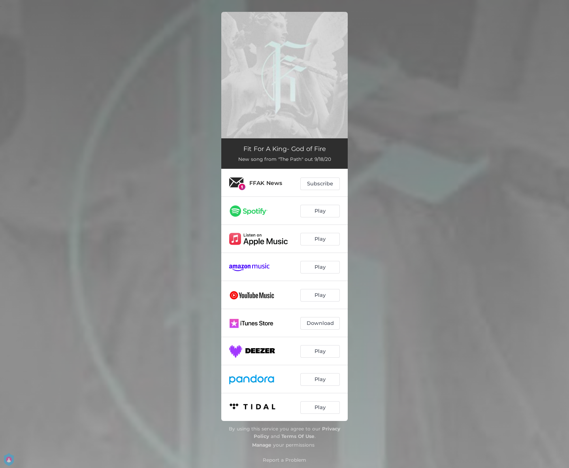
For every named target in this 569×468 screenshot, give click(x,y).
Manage (261, 445)
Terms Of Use (298, 436)
